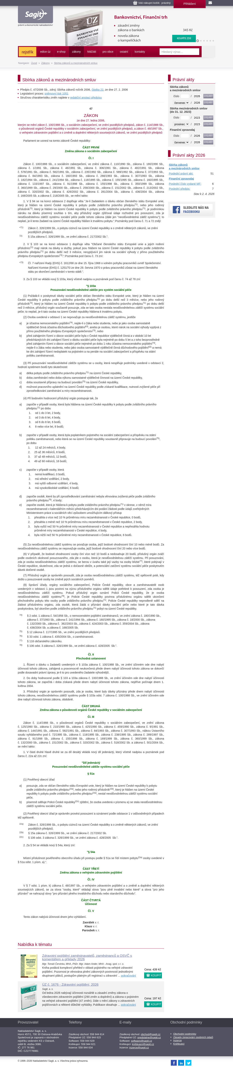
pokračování (128, 975)
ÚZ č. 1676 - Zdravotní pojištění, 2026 (70, 984)
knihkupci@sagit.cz (143, 1044)
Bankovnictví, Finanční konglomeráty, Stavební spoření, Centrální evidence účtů (128, 11)
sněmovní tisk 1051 (57, 93)
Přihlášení (189, 3)
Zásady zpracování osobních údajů (193, 1037)
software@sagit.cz (141, 1040)
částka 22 (97, 89)
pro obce (108, 51)
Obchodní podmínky (184, 1033)
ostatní (124, 51)
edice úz (45, 51)
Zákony (45, 63)
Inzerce (177, 1040)
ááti (91, 51)
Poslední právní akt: (181, 173)
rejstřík (27, 52)
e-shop (61, 51)
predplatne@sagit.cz (149, 1037)
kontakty (140, 51)
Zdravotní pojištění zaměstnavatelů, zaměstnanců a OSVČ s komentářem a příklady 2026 (87, 957)
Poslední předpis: (179, 188)
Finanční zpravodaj (181, 178)
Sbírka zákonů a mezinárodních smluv (75, 63)
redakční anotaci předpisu (86, 97)
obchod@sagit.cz (151, 1034)
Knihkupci (178, 1043)
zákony (76, 51)
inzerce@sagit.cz (139, 1047)
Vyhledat (208, 51)
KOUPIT (156, 975)
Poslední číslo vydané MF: (185, 183)
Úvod (34, 63)
